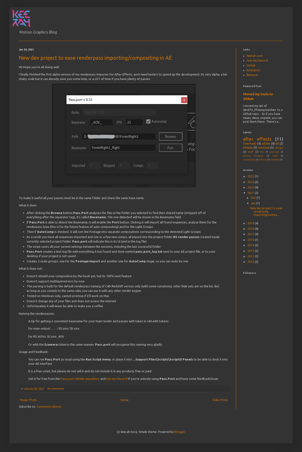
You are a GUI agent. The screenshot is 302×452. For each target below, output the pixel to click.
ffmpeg (248, 147)
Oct (253, 197)
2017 (251, 234)
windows (263, 147)
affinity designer (253, 156)
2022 (251, 187)
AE (277, 143)
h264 (275, 156)
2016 (251, 239)
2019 (251, 223)
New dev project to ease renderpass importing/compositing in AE (95, 58)
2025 (251, 176)
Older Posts (220, 399)
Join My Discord (257, 60)
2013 (251, 250)
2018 (251, 228)
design (279, 147)
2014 (251, 245)
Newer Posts (28, 399)
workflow (275, 159)
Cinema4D (250, 143)
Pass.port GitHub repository (80, 377)
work (251, 151)
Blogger (179, 430)
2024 (251, 182)
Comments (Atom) (49, 405)
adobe (266, 143)
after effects (257, 139)
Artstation (253, 70)
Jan (253, 203)
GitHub (251, 65)
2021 (251, 192)
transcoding (249, 159)
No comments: (56, 387)
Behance (252, 74)
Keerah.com (255, 55)
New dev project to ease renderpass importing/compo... (266, 212)
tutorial (263, 159)
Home (125, 399)
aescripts (274, 152)
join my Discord (116, 377)
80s (262, 152)
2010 (251, 261)
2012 (251, 256)
